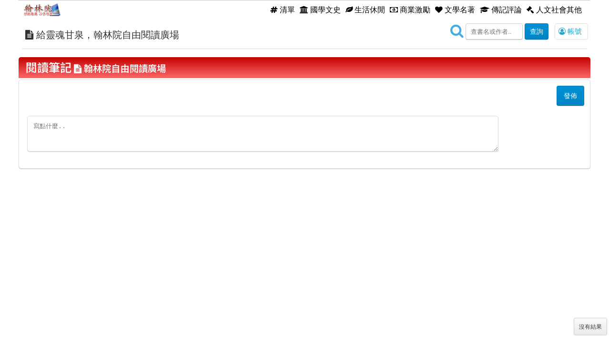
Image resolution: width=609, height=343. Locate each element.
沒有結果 (590, 326)
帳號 (570, 31)
